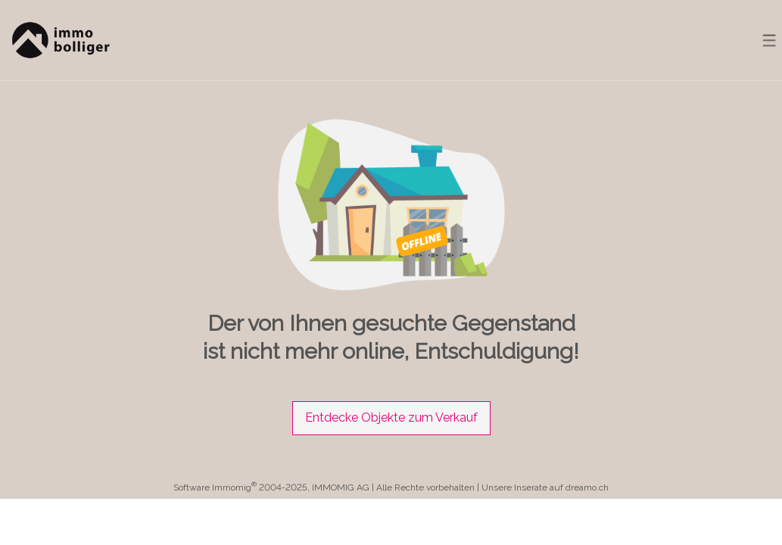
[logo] (58, 40)
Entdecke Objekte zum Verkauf (391, 417)
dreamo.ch (587, 487)
